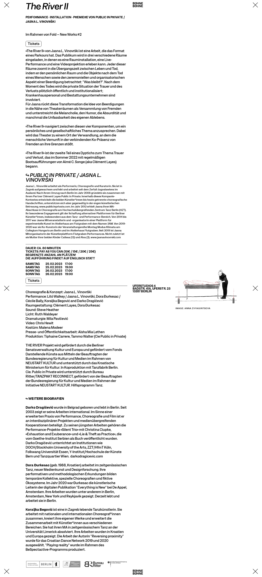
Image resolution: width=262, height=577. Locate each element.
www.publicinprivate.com (54, 206)
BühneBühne (138, 5)
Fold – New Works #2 (66, 34)
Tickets (33, 44)
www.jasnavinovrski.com (106, 237)
